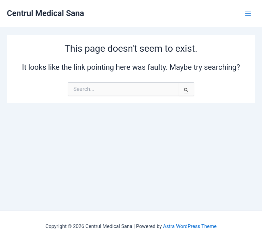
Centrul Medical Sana (45, 13)
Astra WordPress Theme (190, 226)
